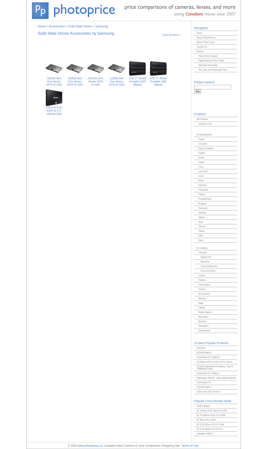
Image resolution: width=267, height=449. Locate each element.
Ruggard (202, 203)
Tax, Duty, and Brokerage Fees (212, 70)
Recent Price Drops (206, 42)
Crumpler (202, 144)
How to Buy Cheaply (207, 56)
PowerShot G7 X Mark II (208, 373)
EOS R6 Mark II (204, 353)
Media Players (205, 312)
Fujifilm (201, 153)
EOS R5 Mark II (204, 387)
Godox (201, 157)
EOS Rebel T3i (204, 382)
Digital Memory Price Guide (211, 60)
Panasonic (203, 190)
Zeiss (200, 240)
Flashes (202, 280)
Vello (200, 236)
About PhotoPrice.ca (206, 38)
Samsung (101, 26)
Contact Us (202, 47)
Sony (200, 222)
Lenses (201, 275)
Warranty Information (208, 65)
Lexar (201, 176)
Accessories (57, 26)
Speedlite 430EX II (205, 434)
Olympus (202, 185)
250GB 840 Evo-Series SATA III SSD (75, 80)
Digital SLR (206, 257)
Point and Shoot (208, 271)
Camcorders (204, 285)
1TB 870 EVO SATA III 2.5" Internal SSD (54, 109)
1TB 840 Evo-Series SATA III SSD (95, 80)
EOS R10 (201, 348)
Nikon (201, 180)
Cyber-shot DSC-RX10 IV (208, 392)
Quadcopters (204, 330)
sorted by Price (205, 124)
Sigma (201, 217)
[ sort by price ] (171, 34)
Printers (201, 289)
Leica (200, 167)
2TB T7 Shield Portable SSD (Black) (137, 80)
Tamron (201, 226)
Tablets (201, 307)
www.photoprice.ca (90, 445)
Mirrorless (205, 262)
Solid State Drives (80, 26)
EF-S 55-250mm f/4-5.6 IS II (210, 429)
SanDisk (202, 213)
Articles (200, 51)
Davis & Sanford (205, 148)
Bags (200, 303)
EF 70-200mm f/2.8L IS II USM (211, 415)
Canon (201, 139)
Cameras (202, 252)
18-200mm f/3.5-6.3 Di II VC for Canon (214, 362)
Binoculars (203, 317)
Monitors (202, 321)
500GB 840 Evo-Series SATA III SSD (54, 80)
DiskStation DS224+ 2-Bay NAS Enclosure (216, 378)
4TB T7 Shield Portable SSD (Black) (158, 80)
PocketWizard (204, 199)
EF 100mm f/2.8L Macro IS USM (212, 411)
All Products (202, 119)
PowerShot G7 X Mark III (208, 357)
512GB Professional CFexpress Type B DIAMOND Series (215, 367)
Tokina (201, 231)
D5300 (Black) (203, 406)
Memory (202, 298)
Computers (203, 326)
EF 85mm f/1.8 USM (206, 420)
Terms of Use (189, 445)
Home (42, 26)
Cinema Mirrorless (209, 266)
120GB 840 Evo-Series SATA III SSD (116, 80)
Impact (201, 162)
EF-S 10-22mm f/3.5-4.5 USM (210, 424)
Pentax (201, 194)
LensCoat (202, 171)
